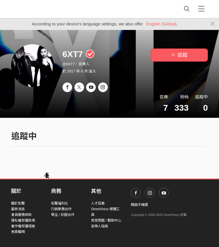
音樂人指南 (99, 226)
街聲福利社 (59, 203)
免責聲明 (18, 232)
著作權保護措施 (23, 226)
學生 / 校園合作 (62, 215)
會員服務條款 (21, 215)
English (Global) (161, 23)
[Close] (212, 24)
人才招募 (98, 203)
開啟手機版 (139, 205)
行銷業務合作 (61, 209)
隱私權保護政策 (23, 220)
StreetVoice (34, 9)
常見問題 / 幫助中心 (106, 220)
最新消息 (18, 209)
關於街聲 (18, 203)
